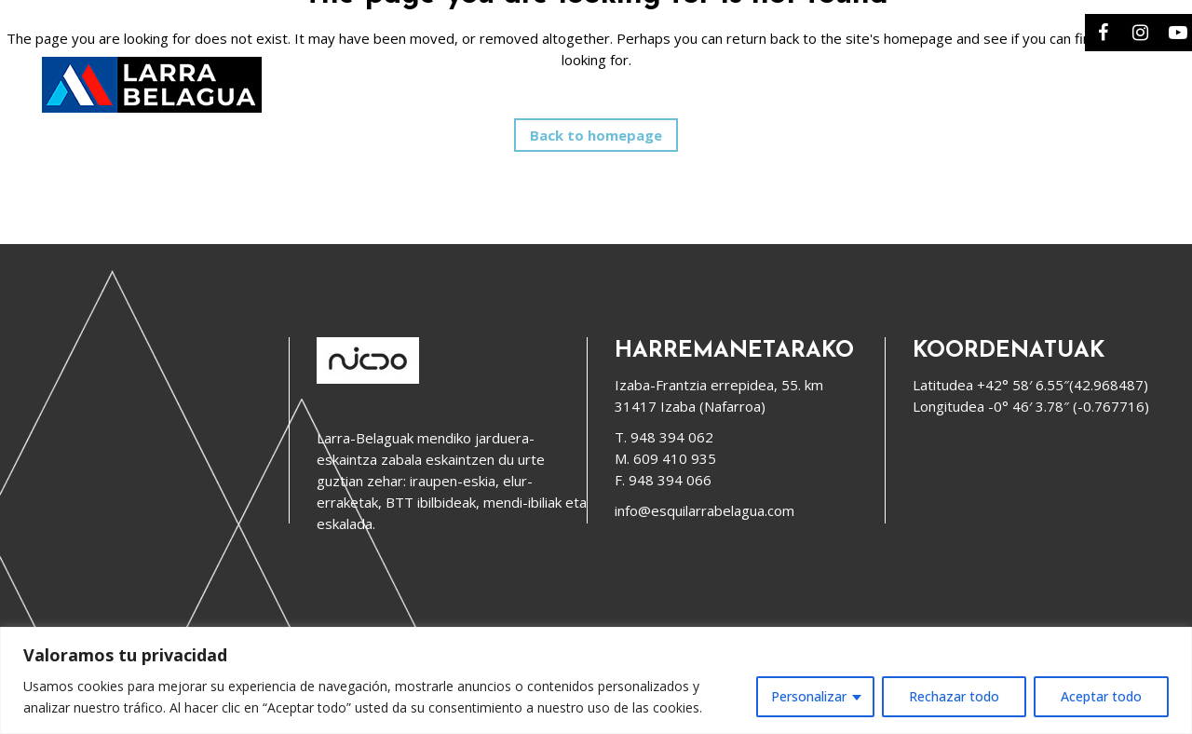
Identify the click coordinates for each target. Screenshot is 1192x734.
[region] (596, 680)
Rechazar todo (954, 696)
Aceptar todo (1101, 696)
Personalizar (809, 696)
